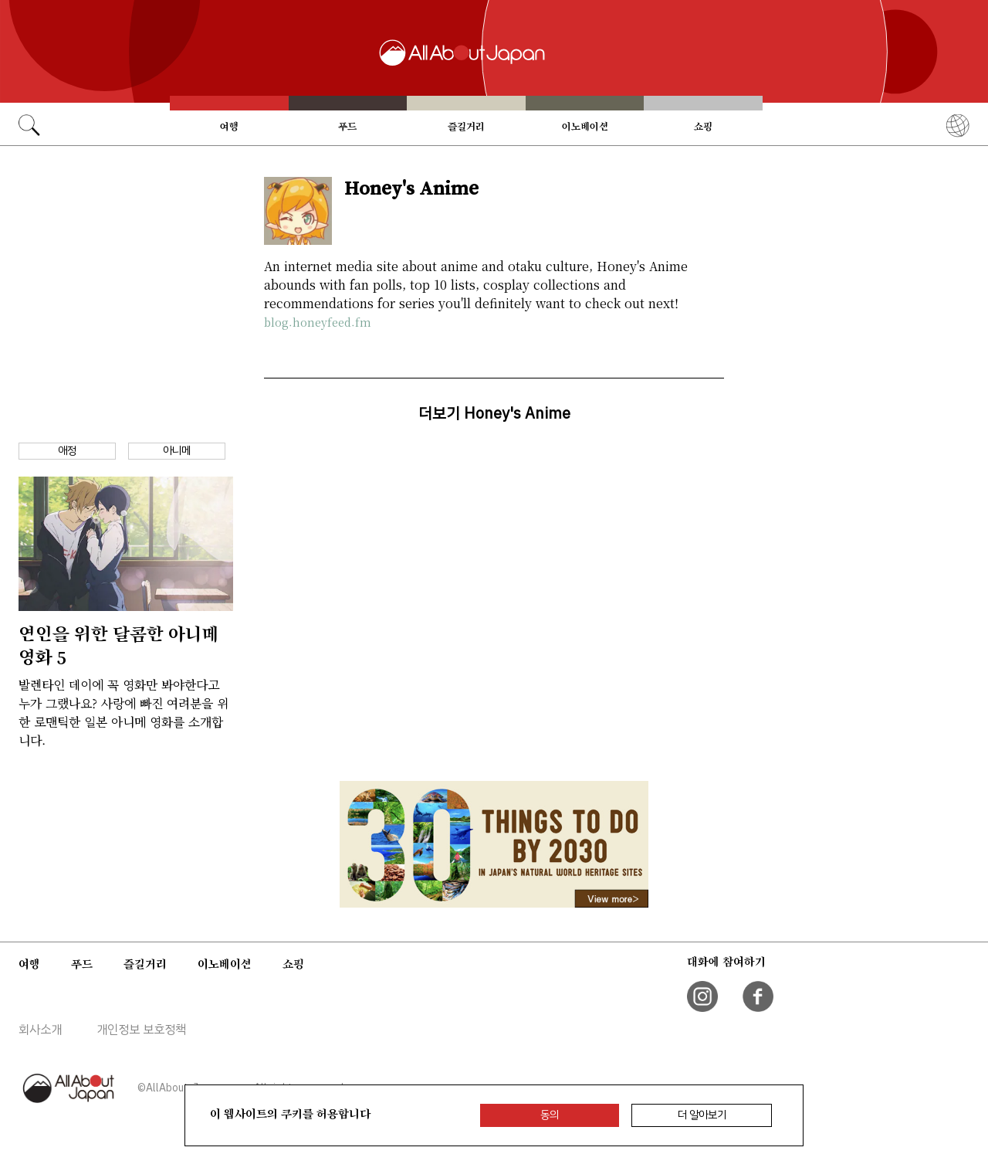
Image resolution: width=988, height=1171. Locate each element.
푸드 (347, 126)
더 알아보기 (702, 1115)
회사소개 (40, 1029)
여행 (229, 126)
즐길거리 (466, 126)
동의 (549, 1115)
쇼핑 (703, 126)
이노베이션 (585, 126)
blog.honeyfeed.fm (317, 322)
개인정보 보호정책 (141, 1029)
